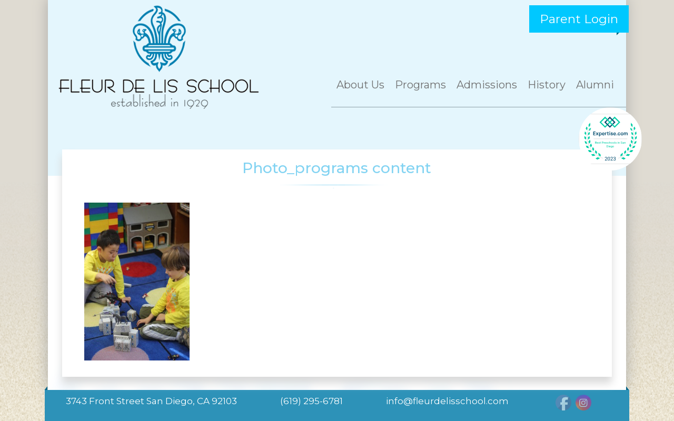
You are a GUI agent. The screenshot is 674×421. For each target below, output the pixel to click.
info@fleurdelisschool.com (447, 401)
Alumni (595, 84)
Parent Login (579, 19)
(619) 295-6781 (311, 401)
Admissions (487, 84)
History (547, 84)
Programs (420, 84)
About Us (360, 84)
